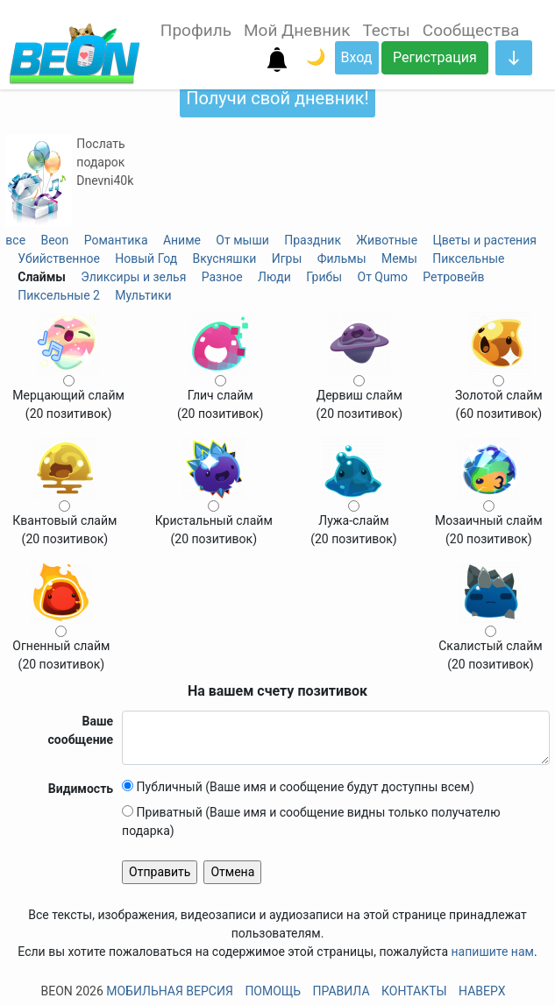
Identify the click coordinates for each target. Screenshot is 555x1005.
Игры (287, 258)
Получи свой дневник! (277, 98)
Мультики (143, 295)
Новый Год (146, 258)
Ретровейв (453, 277)
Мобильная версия (169, 991)
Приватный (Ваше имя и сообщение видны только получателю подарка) (311, 821)
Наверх (482, 991)
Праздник (312, 240)
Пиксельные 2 (59, 295)
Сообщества (471, 30)
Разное (222, 277)
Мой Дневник (297, 30)
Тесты (385, 30)
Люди (274, 277)
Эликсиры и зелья (133, 277)
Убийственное (59, 258)
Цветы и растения (484, 240)
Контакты (414, 991)
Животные (386, 240)
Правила (341, 991)
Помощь (273, 991)
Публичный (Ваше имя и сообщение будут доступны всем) (298, 787)
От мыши (242, 240)
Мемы (399, 258)
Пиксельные (468, 258)
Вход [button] (357, 57)
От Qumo (383, 277)
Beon (54, 240)
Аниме (182, 240)
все (15, 240)
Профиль (195, 30)
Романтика (116, 240)
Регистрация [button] (435, 57)
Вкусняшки (224, 258)
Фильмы (341, 258)
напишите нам (493, 952)
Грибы (324, 277)
